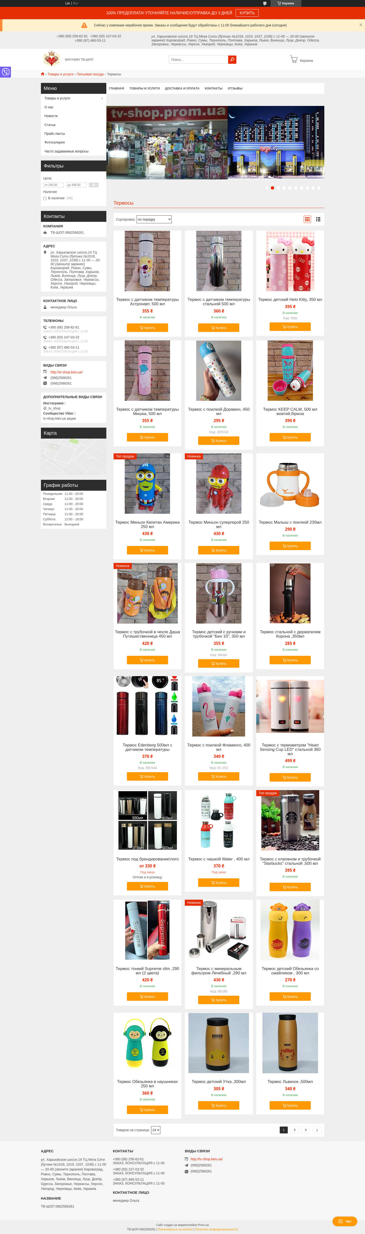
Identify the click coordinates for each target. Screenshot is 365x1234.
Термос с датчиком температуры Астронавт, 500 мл (147, 301)
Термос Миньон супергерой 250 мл (218, 524)
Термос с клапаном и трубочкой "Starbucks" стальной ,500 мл (290, 861)
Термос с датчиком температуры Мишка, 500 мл (147, 411)
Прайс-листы (55, 134)
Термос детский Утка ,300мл (219, 1082)
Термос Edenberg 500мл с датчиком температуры (147, 747)
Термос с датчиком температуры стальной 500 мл (218, 301)
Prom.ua (203, 1225)
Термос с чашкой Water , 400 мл (218, 859)
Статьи (50, 125)
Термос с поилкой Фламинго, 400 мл (218, 747)
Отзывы (235, 88)
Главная (116, 88)
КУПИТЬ (247, 13)
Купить (149, 328)
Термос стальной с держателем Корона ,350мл (290, 634)
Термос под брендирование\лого (147, 859)
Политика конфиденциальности (216, 1229)
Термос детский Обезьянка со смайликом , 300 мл (290, 971)
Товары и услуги (60, 74)
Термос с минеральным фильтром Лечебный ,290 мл (218, 971)
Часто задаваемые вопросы (67, 151)
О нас (49, 107)
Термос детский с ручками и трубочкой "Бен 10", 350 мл (219, 634)
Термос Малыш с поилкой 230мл (290, 522)
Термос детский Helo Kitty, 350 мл (290, 299)
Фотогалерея (55, 142)
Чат (344, 1221)
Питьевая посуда (90, 74)
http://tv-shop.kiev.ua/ (67, 372)
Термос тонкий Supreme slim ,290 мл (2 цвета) (147, 971)
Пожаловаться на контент (175, 1229)
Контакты (214, 88)
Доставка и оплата (182, 88)
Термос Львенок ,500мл (290, 1082)
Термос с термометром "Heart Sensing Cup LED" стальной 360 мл (290, 749)
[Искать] (232, 60)
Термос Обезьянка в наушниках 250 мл (147, 1084)
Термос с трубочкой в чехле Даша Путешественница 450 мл (147, 634)
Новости (51, 116)
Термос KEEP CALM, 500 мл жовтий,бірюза (290, 411)
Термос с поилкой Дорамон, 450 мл (219, 411)
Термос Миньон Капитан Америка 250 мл (147, 524)
